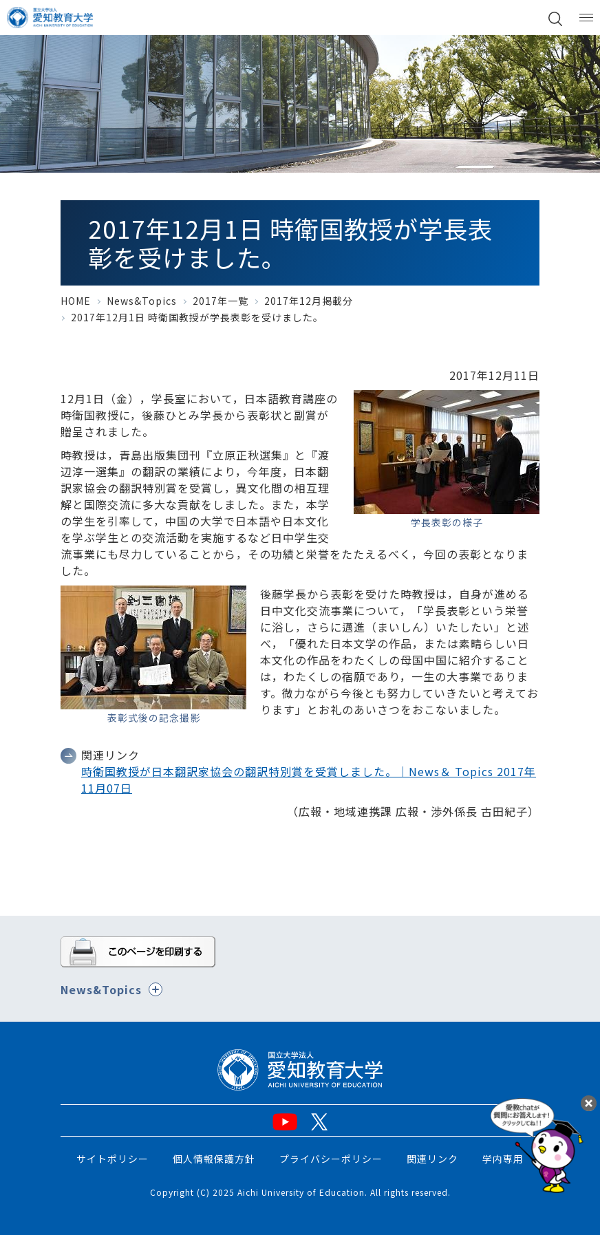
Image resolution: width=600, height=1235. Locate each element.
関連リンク (432, 1159)
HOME (76, 301)
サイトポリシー (112, 1159)
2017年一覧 (220, 301)
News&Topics (142, 301)
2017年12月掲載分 (308, 301)
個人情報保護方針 (214, 1159)
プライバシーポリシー (331, 1159)
